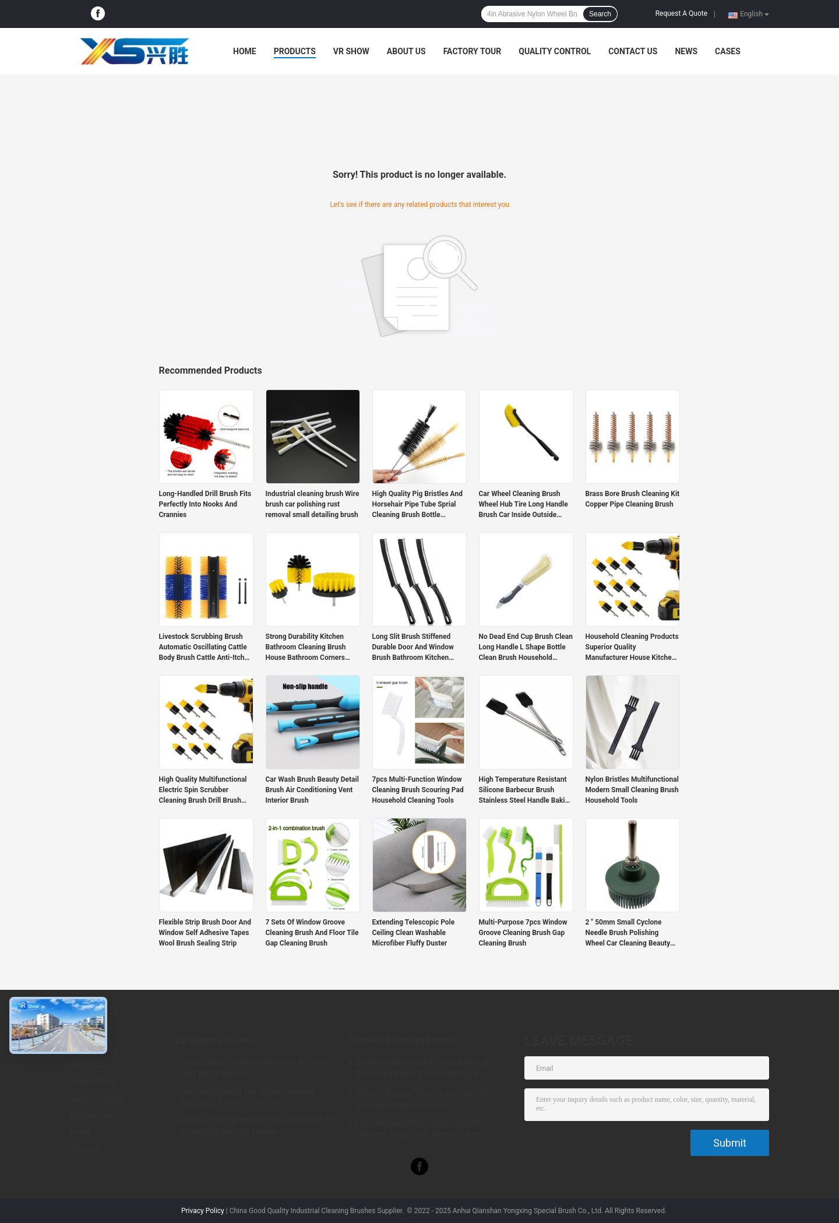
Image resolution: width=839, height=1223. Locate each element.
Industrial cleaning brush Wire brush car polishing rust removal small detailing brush (312, 504)
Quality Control (555, 51)
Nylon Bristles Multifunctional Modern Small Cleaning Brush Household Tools (632, 789)
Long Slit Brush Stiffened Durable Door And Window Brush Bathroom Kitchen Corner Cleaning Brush (413, 647)
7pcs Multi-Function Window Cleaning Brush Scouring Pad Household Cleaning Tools (418, 789)
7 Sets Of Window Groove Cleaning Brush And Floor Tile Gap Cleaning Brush (312, 932)
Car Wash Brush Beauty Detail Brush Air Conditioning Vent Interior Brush (312, 789)
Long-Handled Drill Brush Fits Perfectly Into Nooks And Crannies (205, 504)
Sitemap (85, 1149)
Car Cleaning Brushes (215, 1040)
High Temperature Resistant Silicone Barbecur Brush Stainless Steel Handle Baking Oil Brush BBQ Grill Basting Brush (526, 790)
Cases (728, 51)
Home (244, 51)
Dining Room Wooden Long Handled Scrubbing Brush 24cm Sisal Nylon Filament (421, 1069)
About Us (406, 51)
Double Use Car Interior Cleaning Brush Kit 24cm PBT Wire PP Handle (258, 1126)
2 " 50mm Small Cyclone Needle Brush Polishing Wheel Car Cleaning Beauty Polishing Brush (628, 933)
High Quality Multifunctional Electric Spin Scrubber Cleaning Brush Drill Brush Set (203, 790)
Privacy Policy (202, 1211)
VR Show (351, 51)
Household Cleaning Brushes (403, 1040)
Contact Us (632, 51)
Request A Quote (681, 13)
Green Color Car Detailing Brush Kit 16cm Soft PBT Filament (256, 1067)
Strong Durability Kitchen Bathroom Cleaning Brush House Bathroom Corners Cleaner (306, 647)
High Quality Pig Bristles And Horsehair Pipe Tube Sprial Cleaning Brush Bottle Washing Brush (417, 505)
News (686, 51)
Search (600, 14)
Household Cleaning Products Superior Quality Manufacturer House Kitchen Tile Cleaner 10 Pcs (632, 647)
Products (295, 51)
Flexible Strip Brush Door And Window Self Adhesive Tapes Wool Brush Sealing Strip (205, 932)
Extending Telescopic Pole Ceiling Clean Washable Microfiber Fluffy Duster (413, 932)
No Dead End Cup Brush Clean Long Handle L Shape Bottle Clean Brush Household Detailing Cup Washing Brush (526, 647)
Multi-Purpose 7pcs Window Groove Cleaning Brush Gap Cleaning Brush (523, 932)
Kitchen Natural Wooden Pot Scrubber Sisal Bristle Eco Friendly (424, 1099)
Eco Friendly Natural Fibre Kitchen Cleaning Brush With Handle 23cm (418, 1128)
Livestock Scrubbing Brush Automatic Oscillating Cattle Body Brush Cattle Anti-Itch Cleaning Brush (203, 647)
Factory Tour (472, 51)
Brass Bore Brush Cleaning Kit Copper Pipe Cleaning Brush (633, 499)
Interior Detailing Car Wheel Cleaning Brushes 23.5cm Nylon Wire (248, 1097)
